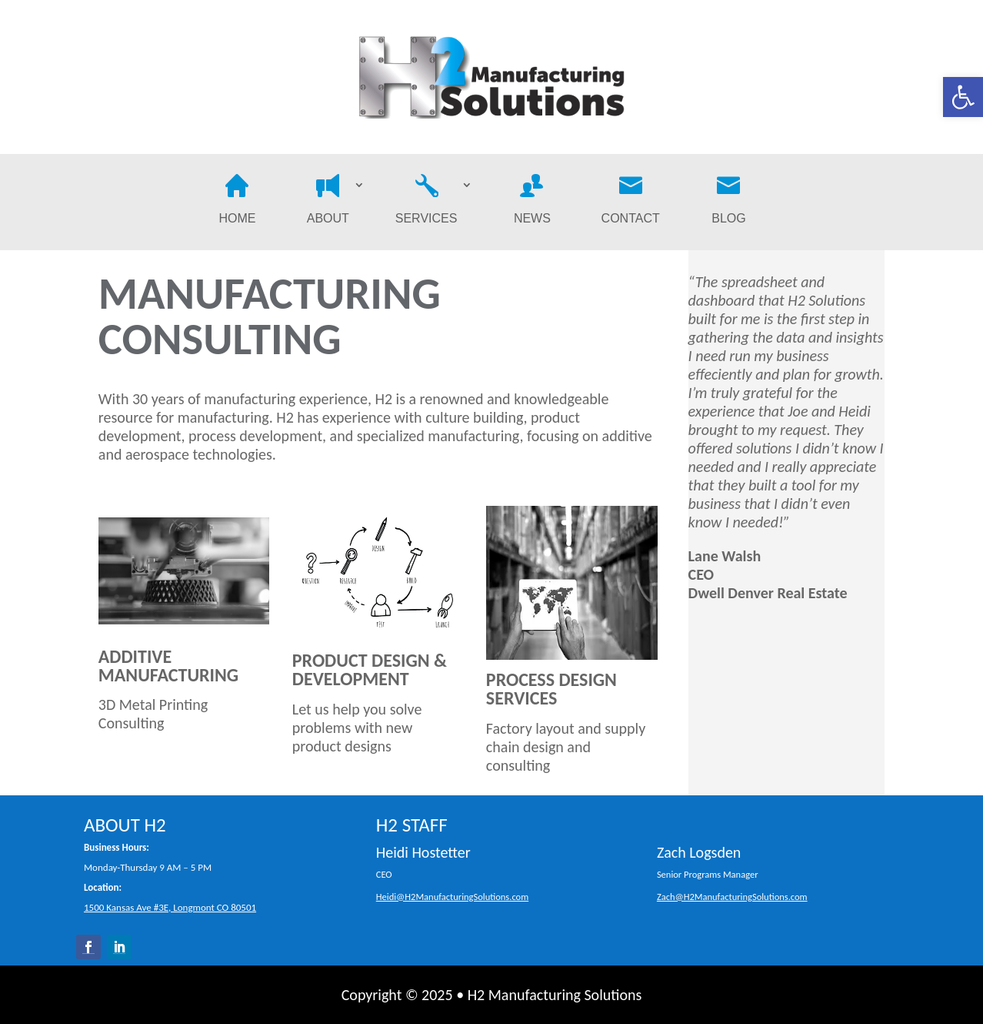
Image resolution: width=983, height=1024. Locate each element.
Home (236, 202)
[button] (963, 97)
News (532, 202)
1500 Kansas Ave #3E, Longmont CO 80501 (170, 907)
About (328, 202)
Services (426, 202)
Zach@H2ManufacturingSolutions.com (732, 896)
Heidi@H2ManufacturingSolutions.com (452, 896)
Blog (728, 202)
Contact (630, 202)
